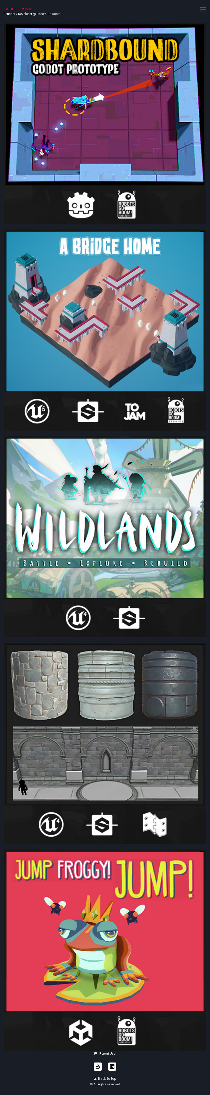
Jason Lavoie (17, 9)
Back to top (105, 1078)
